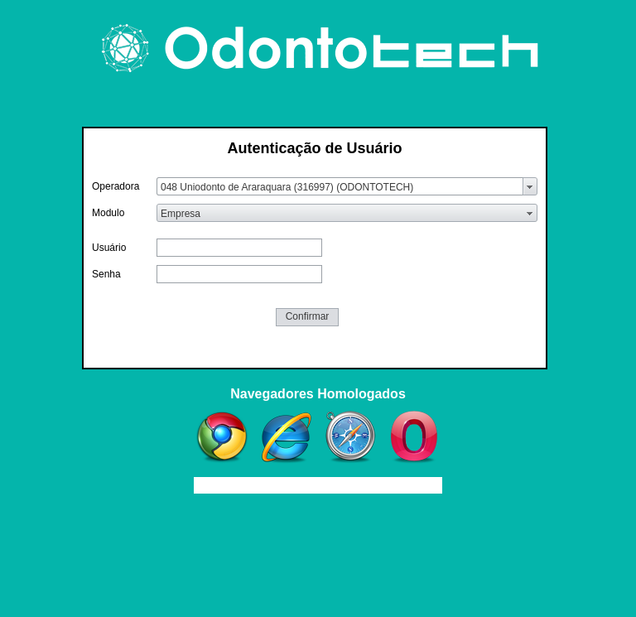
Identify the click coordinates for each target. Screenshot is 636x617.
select (530, 186)
